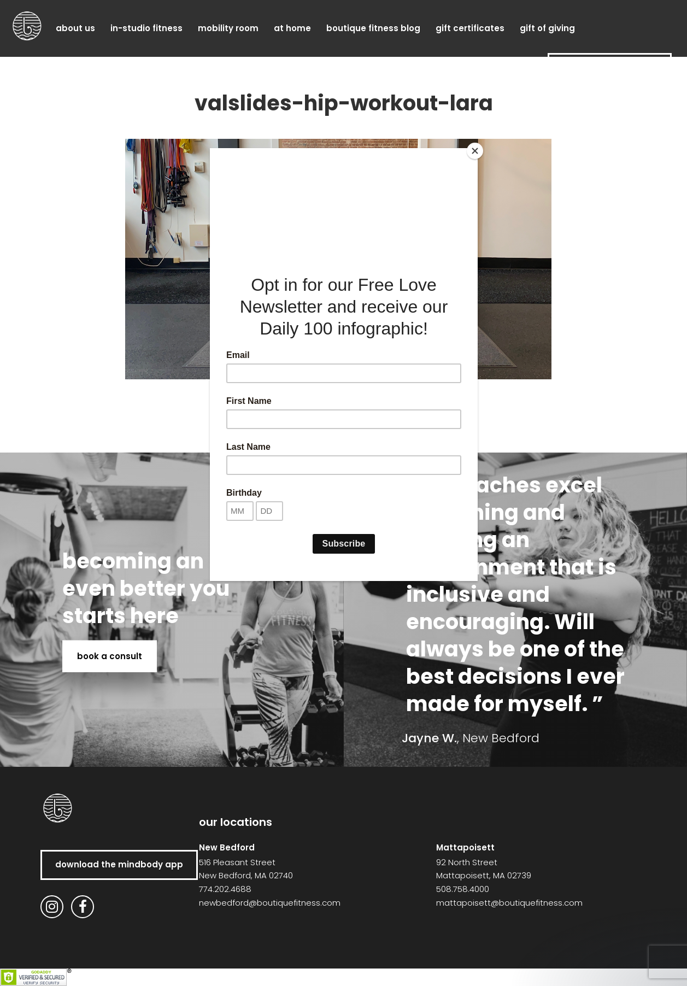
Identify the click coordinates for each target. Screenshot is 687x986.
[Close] (475, 151)
